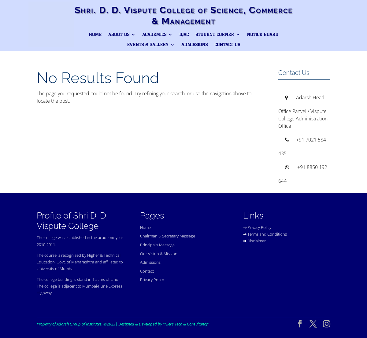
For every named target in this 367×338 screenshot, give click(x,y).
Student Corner (214, 34)
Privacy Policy (152, 279)
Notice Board (262, 34)
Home (95, 34)
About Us (118, 34)
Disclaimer (256, 241)
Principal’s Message (157, 245)
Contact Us (227, 44)
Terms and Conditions (267, 234)
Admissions (194, 44)
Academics (154, 34)
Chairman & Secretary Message (167, 236)
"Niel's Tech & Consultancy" (186, 324)
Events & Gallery (148, 44)
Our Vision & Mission (158, 253)
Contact (147, 271)
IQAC (184, 34)
